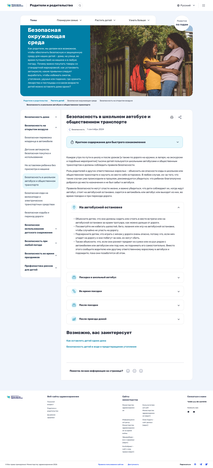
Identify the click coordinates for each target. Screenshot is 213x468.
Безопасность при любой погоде (36, 243)
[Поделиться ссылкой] (180, 117)
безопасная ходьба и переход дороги (37, 214)
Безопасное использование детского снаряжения (38, 228)
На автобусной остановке (96, 207)
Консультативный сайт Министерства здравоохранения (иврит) (148, 410)
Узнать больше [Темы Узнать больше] (137, 20)
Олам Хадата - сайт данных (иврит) (148, 422)
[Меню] (203, 5)
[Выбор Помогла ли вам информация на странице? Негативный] (141, 371)
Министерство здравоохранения (128, 407)
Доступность (133, 464)
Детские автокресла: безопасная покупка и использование (38, 153)
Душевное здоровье (51, 416)
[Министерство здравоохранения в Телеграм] (201, 464)
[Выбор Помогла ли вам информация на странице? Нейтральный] (134, 371)
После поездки (84, 305)
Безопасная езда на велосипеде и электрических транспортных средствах (40, 198)
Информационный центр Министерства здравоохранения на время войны (128, 426)
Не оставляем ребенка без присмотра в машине (40, 167)
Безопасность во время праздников (39, 255)
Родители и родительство (51, 5)
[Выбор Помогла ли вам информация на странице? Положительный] (128, 371)
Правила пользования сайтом (110, 464)
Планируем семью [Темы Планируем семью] (67, 20)
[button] (77, 129)
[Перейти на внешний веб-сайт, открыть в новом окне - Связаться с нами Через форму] (194, 412)
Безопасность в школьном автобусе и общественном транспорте (40, 181)
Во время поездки (86, 291)
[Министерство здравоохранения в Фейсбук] (195, 464)
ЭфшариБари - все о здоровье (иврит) (128, 440)
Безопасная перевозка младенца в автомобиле (39, 139)
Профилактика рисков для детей (39, 267)
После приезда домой (88, 319)
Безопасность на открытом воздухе (36, 127)
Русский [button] (186, 5)
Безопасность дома (37, 116)
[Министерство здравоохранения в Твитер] (206, 464)
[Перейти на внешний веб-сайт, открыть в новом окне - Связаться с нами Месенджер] (188, 412)
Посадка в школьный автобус (93, 277)
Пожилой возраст (51, 403)
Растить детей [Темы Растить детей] (103, 20)
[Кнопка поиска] (80, 5)
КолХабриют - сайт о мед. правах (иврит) (128, 449)
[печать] (172, 117)
